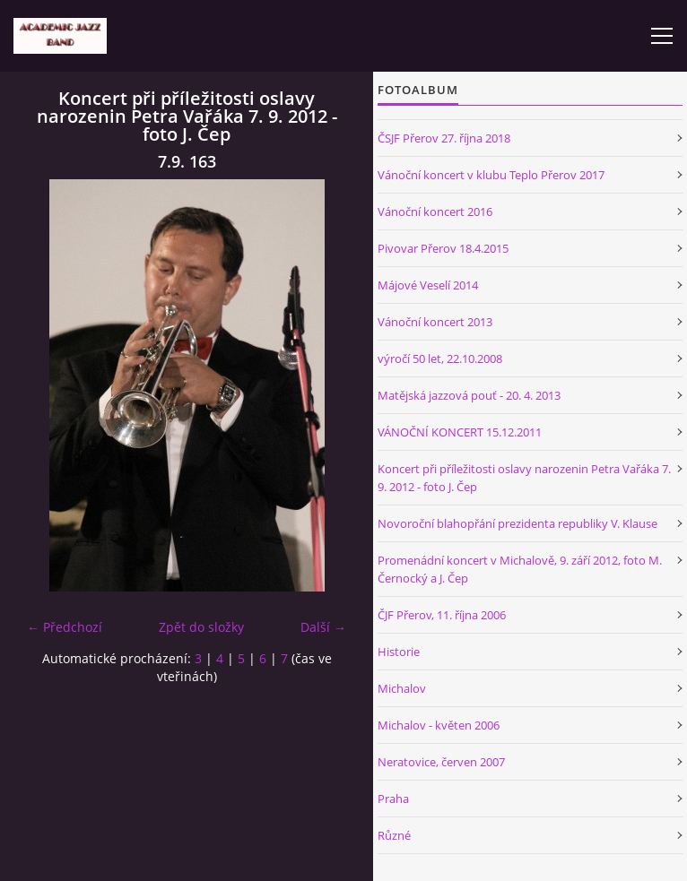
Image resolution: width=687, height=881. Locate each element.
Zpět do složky (201, 626)
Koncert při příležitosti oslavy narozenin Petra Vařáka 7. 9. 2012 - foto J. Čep (524, 478)
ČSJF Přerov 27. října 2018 (444, 138)
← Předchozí (64, 626)
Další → (323, 626)
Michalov (402, 688)
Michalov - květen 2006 (439, 725)
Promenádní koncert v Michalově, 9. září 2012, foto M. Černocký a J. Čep (520, 569)
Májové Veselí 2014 (428, 285)
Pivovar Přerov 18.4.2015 (443, 248)
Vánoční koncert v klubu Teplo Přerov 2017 (491, 175)
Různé (394, 835)
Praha (393, 798)
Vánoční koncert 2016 (435, 211)
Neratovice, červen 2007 (441, 762)
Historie (399, 651)
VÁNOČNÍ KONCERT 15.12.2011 (460, 432)
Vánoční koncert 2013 (435, 322)
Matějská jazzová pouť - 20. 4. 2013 (469, 395)
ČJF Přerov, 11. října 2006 (442, 615)
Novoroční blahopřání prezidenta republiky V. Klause (517, 523)
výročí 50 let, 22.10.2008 (440, 358)
